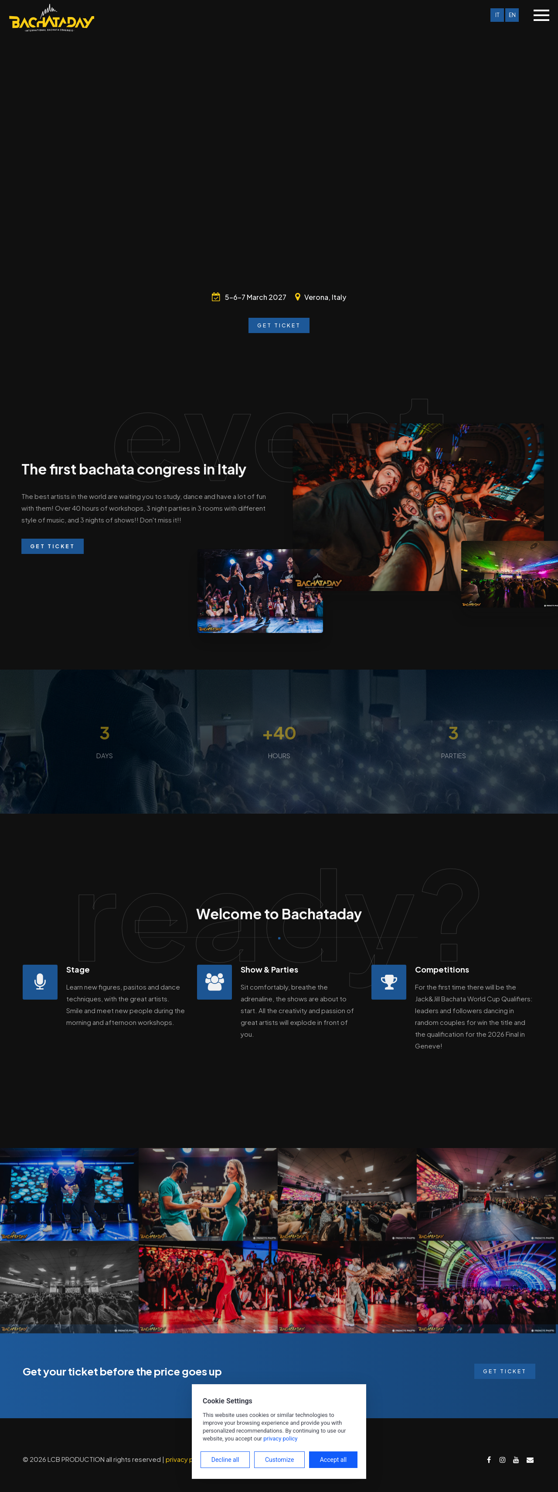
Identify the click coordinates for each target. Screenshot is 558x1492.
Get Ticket (279, 325)
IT (497, 15)
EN (512, 15)
